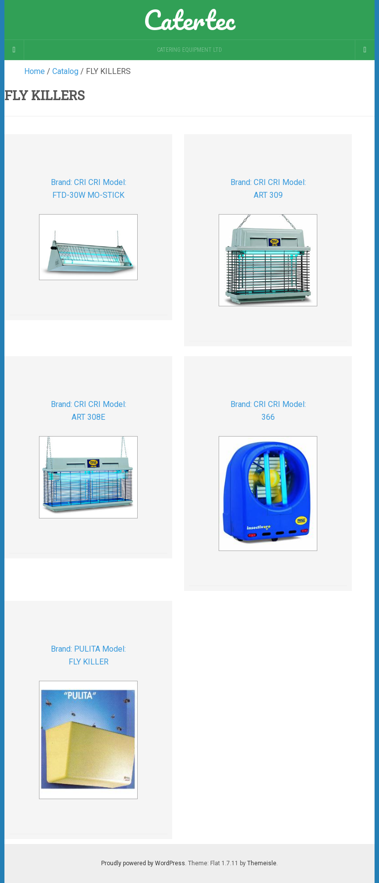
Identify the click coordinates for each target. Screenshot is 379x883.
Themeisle (261, 863)
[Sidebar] (14, 50)
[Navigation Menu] (365, 50)
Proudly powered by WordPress (143, 863)
